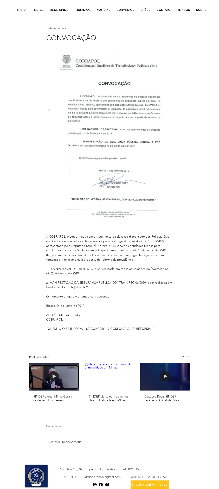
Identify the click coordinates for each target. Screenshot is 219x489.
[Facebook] (107, 484)
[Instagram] (95, 484)
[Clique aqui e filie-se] (150, 484)
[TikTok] (101, 484)
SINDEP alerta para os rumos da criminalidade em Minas (108, 398)
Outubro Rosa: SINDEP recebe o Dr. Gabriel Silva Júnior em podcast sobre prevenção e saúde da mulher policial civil (164, 398)
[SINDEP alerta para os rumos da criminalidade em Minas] (109, 377)
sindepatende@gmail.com (102, 477)
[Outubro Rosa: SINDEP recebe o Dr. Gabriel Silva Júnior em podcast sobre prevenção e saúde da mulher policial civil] (165, 377)
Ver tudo (185, 356)
